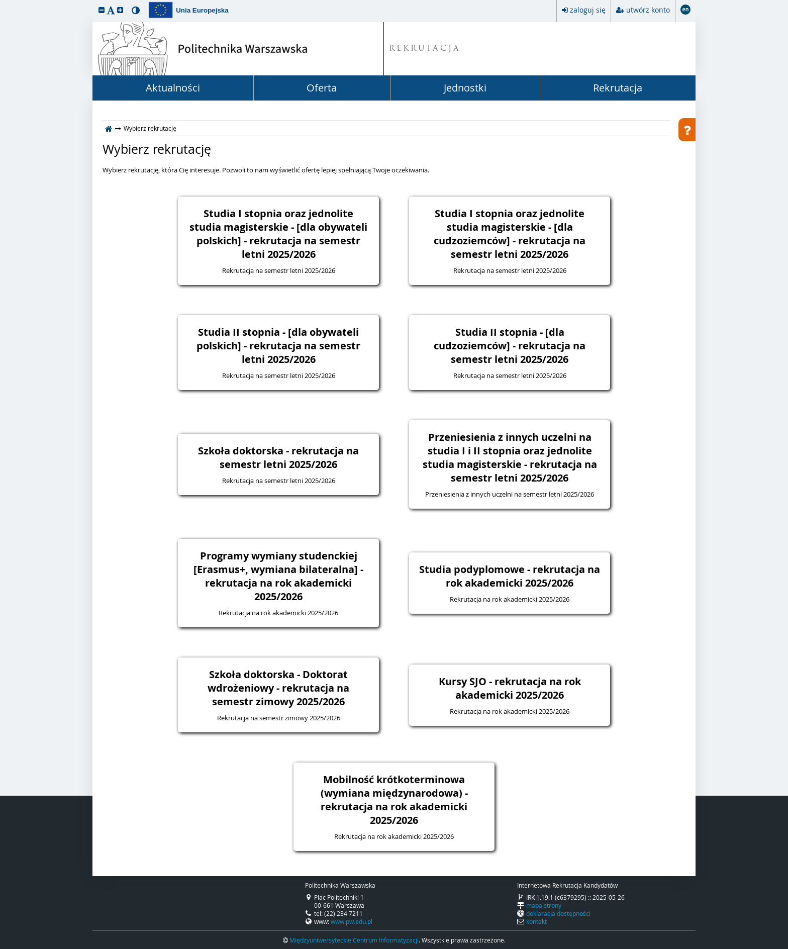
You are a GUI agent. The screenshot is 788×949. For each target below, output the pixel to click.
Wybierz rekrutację (157, 149)
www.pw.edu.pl (351, 921)
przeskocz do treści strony (2, 2)
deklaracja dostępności (558, 913)
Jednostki (465, 87)
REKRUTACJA (425, 49)
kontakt (536, 921)
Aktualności (173, 87)
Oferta (322, 87)
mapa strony (543, 905)
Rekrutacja (617, 87)
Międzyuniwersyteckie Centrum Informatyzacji (354, 940)
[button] (101, 10)
